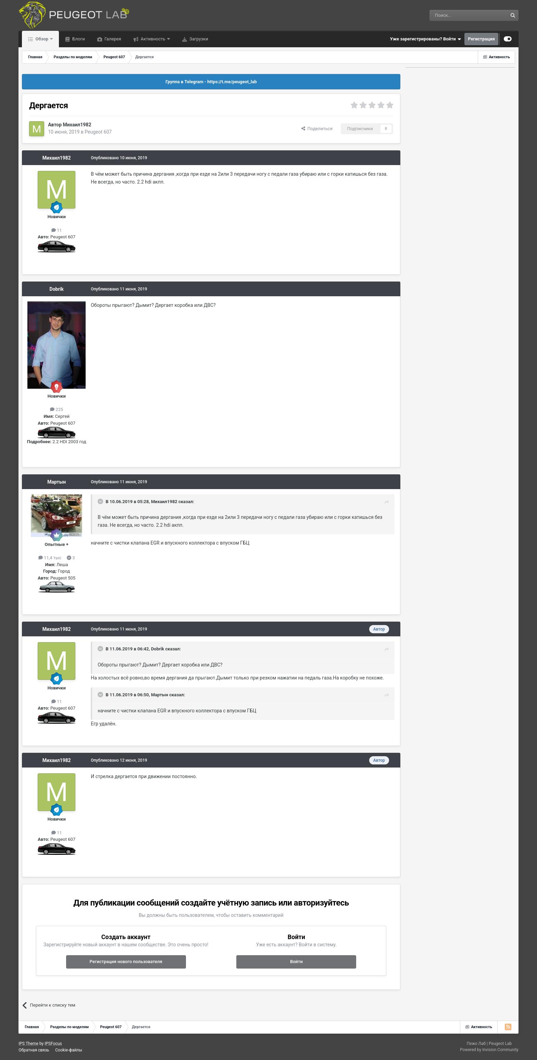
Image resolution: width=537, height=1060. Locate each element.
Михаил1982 (77, 124)
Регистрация (481, 38)
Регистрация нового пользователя (126, 961)
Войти (296, 961)
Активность (153, 38)
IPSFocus (53, 1043)
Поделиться (317, 128)
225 (56, 409)
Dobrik (57, 289)
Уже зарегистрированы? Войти (425, 39)
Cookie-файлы (68, 1050)
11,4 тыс (49, 557)
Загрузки (198, 38)
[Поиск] (453, 15)
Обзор (41, 38)
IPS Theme (28, 1043)
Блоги (78, 38)
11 (56, 230)
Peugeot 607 (98, 132)
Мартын (56, 482)
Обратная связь (33, 1050)
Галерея (112, 38)
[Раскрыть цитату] (101, 501)
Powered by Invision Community (489, 1049)
